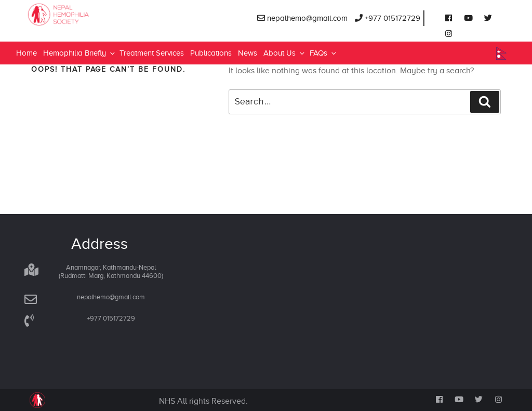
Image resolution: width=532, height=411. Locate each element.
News (247, 53)
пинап (97, 0)
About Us (284, 53)
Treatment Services (151, 53)
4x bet (131, 0)
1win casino (17, 0)
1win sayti (61, 0)
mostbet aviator (39, 0)
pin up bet (73, 0)
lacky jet (91, 0)
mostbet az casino (35, 0)
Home (26, 53)
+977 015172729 (387, 18)
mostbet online (123, 0)
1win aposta (94, 0)
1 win (21, 0)
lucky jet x (42, 0)
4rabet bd (51, 0)
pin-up (23, 0)
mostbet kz (57, 0)
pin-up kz (10, 0)
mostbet (45, 0)
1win (4, 0)
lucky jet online (30, 0)
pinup (8, 0)
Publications (211, 53)
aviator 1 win (88, 0)
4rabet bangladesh (108, 0)
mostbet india (103, 0)
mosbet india (2, 0)
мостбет (6, 0)
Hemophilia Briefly (79, 53)
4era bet (133, 0)
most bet (77, 0)
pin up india (26, 0)
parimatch (54, 0)
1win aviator (80, 0)
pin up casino (48, 0)
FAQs (323, 53)
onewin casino (117, 0)
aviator (20, 0)
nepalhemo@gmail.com (302, 18)
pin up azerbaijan (69, 0)
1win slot (82, 0)
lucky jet (65, 0)
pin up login (14, 0)
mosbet (63, 0)
